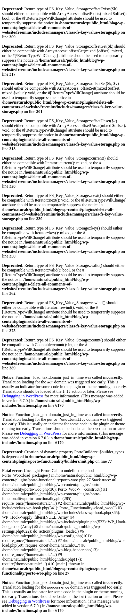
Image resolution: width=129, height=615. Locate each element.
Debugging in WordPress (22, 396)
